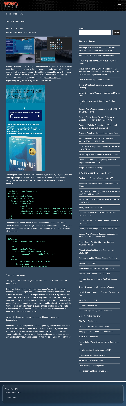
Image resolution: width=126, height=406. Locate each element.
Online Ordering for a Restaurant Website (96, 287)
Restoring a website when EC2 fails (94, 326)
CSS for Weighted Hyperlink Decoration (95, 311)
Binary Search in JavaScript (90, 207)
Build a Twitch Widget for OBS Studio (94, 80)
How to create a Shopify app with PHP (95, 350)
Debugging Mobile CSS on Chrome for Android (98, 258)
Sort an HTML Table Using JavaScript (94, 274)
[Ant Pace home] (11, 4)
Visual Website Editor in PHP (91, 360)
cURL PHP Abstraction (88, 337)
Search (81, 28)
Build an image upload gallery (91, 366)
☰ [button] (119, 6)
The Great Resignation (88, 321)
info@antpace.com (14, 392)
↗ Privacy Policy (10, 397)
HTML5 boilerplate (52, 78)
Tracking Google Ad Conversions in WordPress (98, 133)
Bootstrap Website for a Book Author (20, 32)
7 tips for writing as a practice (91, 316)
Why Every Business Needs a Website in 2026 (98, 154)
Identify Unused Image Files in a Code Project (98, 229)
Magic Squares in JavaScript (91, 168)
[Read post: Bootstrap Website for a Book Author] (39, 50)
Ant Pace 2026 (13, 389)
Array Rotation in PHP (88, 300)
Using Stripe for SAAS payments (92, 355)
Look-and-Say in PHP (88, 305)
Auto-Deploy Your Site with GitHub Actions (96, 56)
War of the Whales (43, 75)
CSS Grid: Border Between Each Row (95, 173)
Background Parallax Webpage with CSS (96, 178)
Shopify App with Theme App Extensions (96, 332)
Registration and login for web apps (94, 371)
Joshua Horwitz (20, 75)
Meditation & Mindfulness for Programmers (97, 269)
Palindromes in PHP (87, 263)
